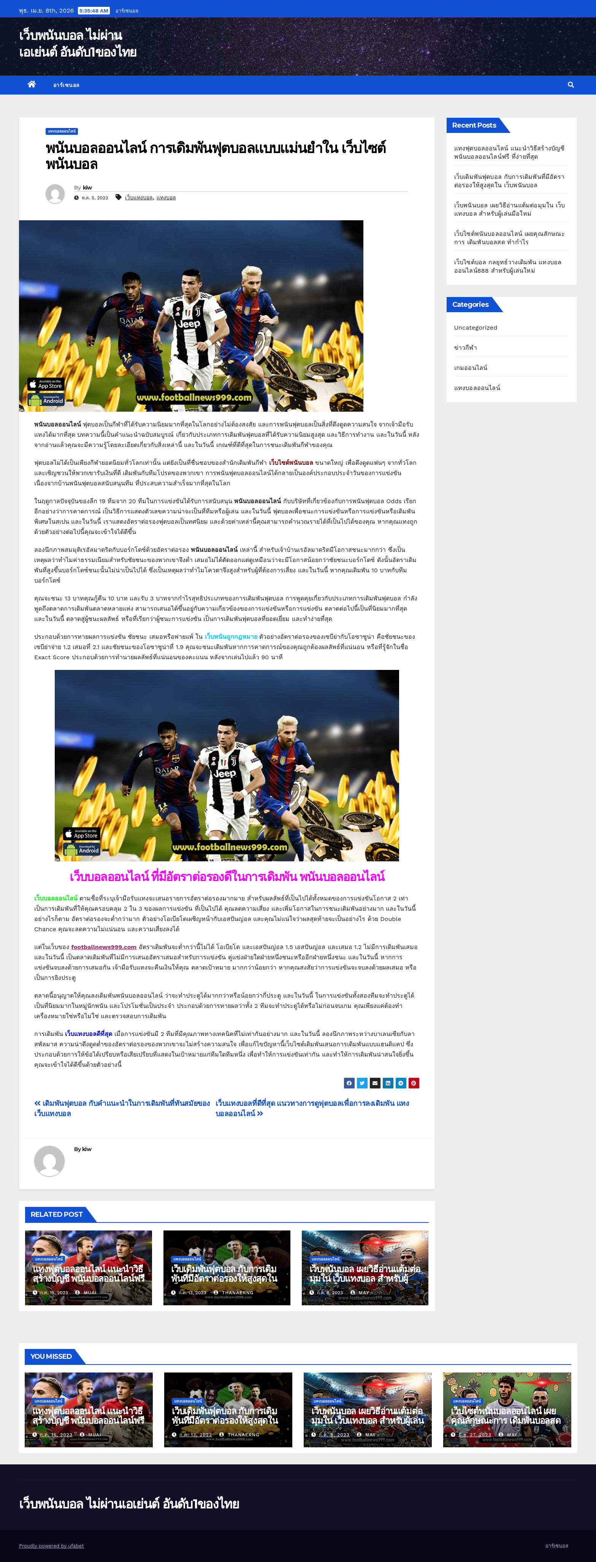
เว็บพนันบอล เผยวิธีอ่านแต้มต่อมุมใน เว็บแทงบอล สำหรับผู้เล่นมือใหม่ (364, 1278)
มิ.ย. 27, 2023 (474, 1434)
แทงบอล (166, 197)
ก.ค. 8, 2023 (334, 1434)
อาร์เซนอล (127, 11)
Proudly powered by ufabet (51, 1546)
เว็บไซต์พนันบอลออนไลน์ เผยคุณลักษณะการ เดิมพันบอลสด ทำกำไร (506, 1421)
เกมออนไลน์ (471, 367)
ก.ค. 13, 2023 (195, 1434)
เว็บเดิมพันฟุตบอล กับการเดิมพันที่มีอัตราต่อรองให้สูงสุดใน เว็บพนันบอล (224, 1278)
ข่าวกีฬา (465, 347)
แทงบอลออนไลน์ (62, 131)
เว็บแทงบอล (139, 197)
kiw (87, 187)
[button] (571, 84)
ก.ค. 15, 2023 (56, 1434)
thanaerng (234, 1292)
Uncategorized (476, 327)
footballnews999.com (103, 947)
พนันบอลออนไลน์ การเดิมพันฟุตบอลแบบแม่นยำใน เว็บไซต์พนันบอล (215, 156)
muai (86, 1292)
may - (362, 1292)
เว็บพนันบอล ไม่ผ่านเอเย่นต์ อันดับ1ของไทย (129, 1504)
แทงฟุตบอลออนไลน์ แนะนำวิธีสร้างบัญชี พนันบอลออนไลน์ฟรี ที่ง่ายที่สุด (88, 1278)
